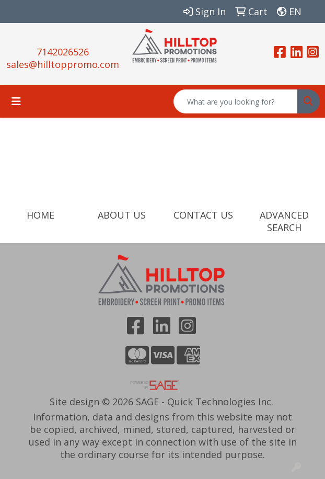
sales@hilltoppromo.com (62, 64)
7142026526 (63, 51)
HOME (40, 215)
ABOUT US (122, 215)
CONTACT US (203, 215)
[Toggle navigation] (16, 101)
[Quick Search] (235, 101)
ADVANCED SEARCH (284, 221)
